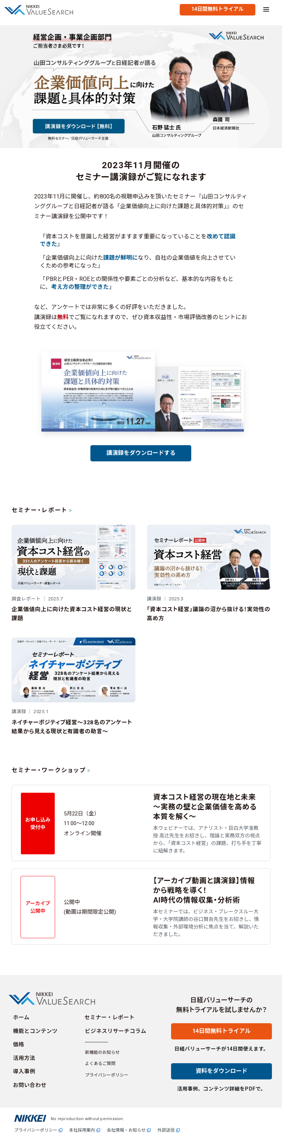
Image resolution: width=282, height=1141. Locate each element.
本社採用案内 (82, 1130)
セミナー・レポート (110, 1017)
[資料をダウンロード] (221, 1077)
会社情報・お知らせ (126, 1130)
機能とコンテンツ (35, 1031)
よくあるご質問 (100, 1063)
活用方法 (24, 1058)
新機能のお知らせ (102, 1052)
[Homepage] (42, 10)
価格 (18, 1044)
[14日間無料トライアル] (221, 1037)
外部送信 (166, 1130)
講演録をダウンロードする (140, 452)
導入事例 (24, 1071)
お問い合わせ (29, 1085)
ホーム (21, 1017)
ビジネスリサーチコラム (115, 1031)
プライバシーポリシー (106, 1075)
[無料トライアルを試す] (217, 9)
